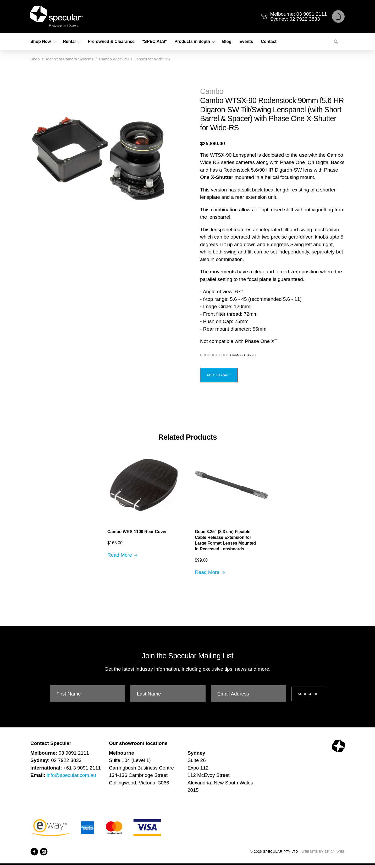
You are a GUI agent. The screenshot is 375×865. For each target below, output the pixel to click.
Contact (269, 41)
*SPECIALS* (154, 41)
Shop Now (40, 41)
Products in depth (192, 41)
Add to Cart (219, 375)
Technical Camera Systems (69, 59)
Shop (35, 59)
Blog (226, 41)
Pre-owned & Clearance (111, 41)
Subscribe (308, 694)
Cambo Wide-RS (114, 59)
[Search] (336, 41)
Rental (69, 41)
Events (246, 41)
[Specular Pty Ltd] (56, 16)
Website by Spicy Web (323, 851)
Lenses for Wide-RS (152, 59)
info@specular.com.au (71, 775)
